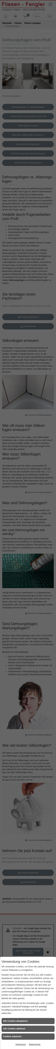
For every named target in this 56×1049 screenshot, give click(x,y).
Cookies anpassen (12, 1036)
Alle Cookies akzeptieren (15, 1021)
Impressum (21, 1044)
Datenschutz (34, 1044)
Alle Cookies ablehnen (14, 1028)
